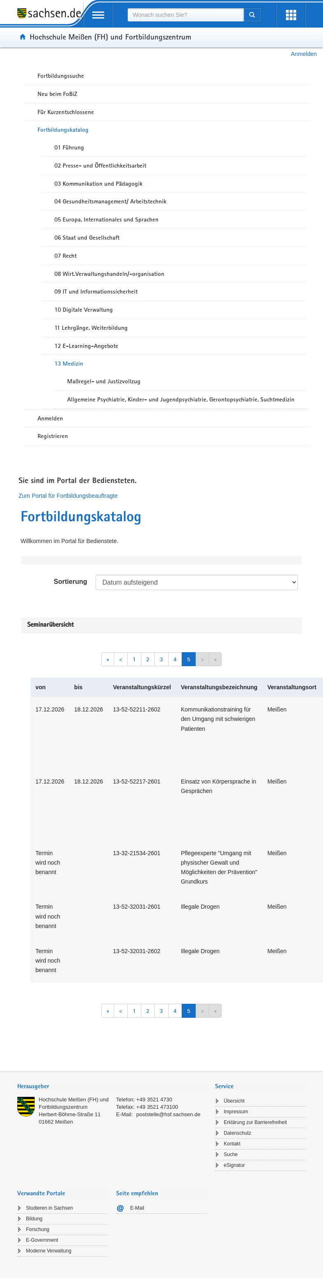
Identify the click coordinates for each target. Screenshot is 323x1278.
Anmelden (304, 54)
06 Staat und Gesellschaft (86, 237)
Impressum (236, 1112)
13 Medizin (68, 363)
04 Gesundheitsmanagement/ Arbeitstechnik (110, 201)
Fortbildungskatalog (63, 129)
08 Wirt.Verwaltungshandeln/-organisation (109, 274)
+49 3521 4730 (154, 1099)
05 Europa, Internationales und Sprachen (106, 219)
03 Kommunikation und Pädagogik (98, 183)
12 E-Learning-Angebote (86, 346)
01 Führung (69, 147)
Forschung (37, 1229)
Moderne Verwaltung (48, 1251)
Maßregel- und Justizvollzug (103, 381)
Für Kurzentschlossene (65, 112)
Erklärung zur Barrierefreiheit (255, 1122)
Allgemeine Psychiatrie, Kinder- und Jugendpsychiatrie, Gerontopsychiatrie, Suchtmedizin (181, 399)
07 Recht (65, 255)
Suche (231, 1154)
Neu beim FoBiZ (57, 94)
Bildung (34, 1219)
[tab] (112, 1087)
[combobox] (185, 15)
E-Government (42, 1240)
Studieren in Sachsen (49, 1208)
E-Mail (137, 1208)
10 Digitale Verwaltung (83, 309)
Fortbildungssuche (60, 75)
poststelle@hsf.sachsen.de (168, 1114)
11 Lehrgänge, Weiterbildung (91, 327)
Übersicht (234, 1101)
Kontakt (232, 1144)
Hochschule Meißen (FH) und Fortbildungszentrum (110, 37)
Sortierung (70, 581)
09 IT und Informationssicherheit (96, 291)
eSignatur (234, 1165)
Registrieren (52, 436)
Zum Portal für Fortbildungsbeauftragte (68, 495)
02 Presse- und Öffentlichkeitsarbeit (100, 165)
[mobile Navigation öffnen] (98, 15)
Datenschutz (237, 1133)
